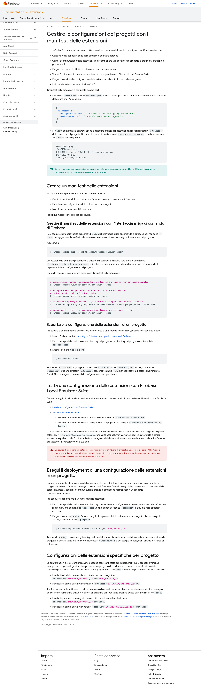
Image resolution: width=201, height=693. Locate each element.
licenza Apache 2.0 (86, 616)
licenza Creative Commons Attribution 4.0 (141, 614)
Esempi (116, 18)
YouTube (98, 674)
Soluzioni (68, 3)
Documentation (13, 12)
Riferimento (102, 18)
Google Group (154, 669)
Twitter (97, 669)
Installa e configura (72, 407)
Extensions (35, 12)
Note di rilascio (154, 674)
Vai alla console (188, 3)
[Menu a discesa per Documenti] (102, 3)
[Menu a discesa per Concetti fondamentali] (44, 18)
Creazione (34, 3)
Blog (174, 3)
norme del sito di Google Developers (138, 616)
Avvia (65, 412)
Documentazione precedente (161, 683)
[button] (16, 22)
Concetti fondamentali (30, 18)
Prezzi (81, 3)
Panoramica (8, 18)
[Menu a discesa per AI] (55, 18)
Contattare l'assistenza (158, 660)
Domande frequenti (157, 678)
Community (113, 3)
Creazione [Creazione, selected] (66, 18)
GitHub (44, 678)
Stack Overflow (154, 665)
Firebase (50, 26)
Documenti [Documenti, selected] (94, 3)
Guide (44, 660)
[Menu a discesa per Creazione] (42, 3)
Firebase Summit (101, 665)
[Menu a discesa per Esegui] (58, 3)
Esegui (51, 3)
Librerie (44, 674)
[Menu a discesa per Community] (122, 3)
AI (51, 18)
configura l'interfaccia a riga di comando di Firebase (104, 336)
